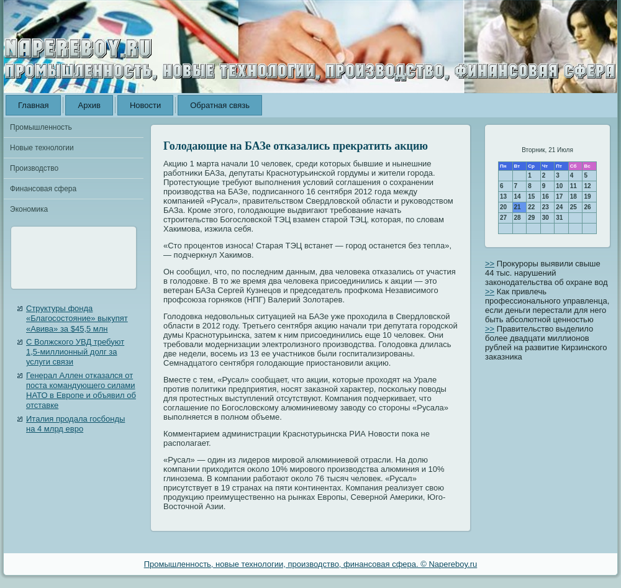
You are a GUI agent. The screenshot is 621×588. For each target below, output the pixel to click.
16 (545, 196)
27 (503, 217)
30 (545, 217)
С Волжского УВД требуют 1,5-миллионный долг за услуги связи (75, 352)
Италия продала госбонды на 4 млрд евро (75, 423)
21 (517, 207)
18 (573, 196)
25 (573, 207)
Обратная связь (220, 105)
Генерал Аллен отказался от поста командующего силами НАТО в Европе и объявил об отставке (81, 390)
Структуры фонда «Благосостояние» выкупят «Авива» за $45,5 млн (77, 318)
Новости (145, 105)
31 (559, 217)
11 (573, 186)
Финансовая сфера (43, 188)
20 (503, 207)
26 (587, 207)
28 (517, 217)
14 (517, 196)
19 (587, 196)
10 (559, 186)
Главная (33, 105)
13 (503, 196)
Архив (89, 105)
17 (559, 196)
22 (531, 207)
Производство (34, 168)
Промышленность (41, 127)
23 (545, 207)
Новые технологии (42, 147)
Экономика (29, 209)
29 (531, 217)
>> (489, 263)
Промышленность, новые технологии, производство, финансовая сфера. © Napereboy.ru (311, 564)
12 (587, 186)
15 (531, 196)
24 (559, 207)
